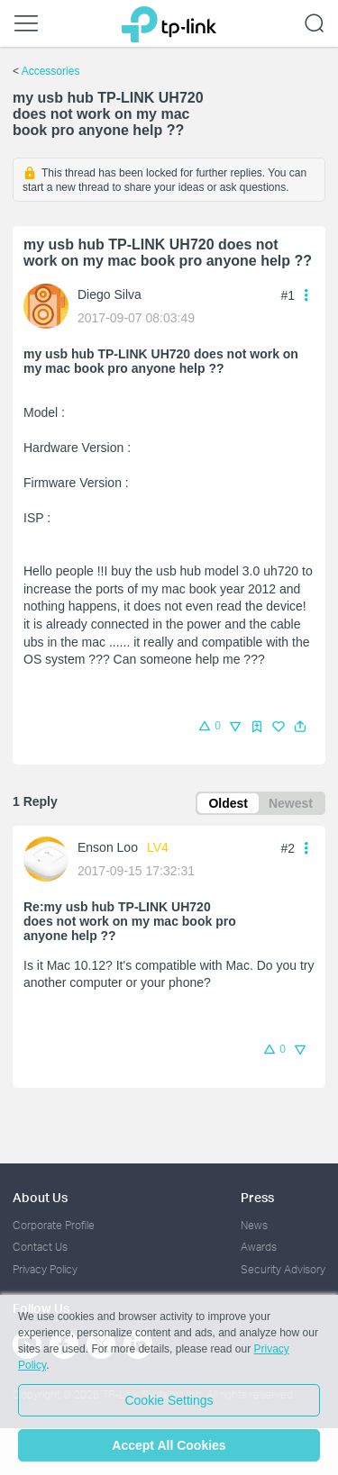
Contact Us (40, 1246)
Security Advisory (283, 1269)
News (254, 1225)
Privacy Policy (45, 1269)
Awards (259, 1246)
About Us (40, 1197)
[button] (300, 726)
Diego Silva (110, 294)
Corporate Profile (54, 1225)
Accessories (51, 71)
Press (257, 1197)
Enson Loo (108, 847)
